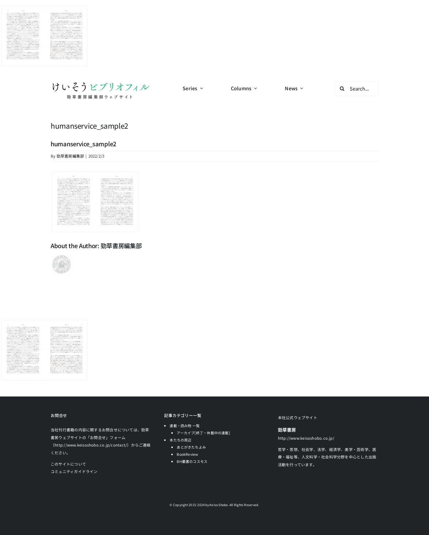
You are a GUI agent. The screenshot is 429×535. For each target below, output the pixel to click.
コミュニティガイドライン (74, 471)
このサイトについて (68, 464)
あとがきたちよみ (191, 447)
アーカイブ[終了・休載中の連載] (203, 432)
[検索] (342, 88)
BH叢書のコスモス (192, 461)
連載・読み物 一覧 (185, 425)
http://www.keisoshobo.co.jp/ (306, 438)
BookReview (187, 454)
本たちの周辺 (180, 439)
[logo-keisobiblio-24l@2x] (101, 83)
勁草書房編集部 (70, 156)
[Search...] (356, 88)
